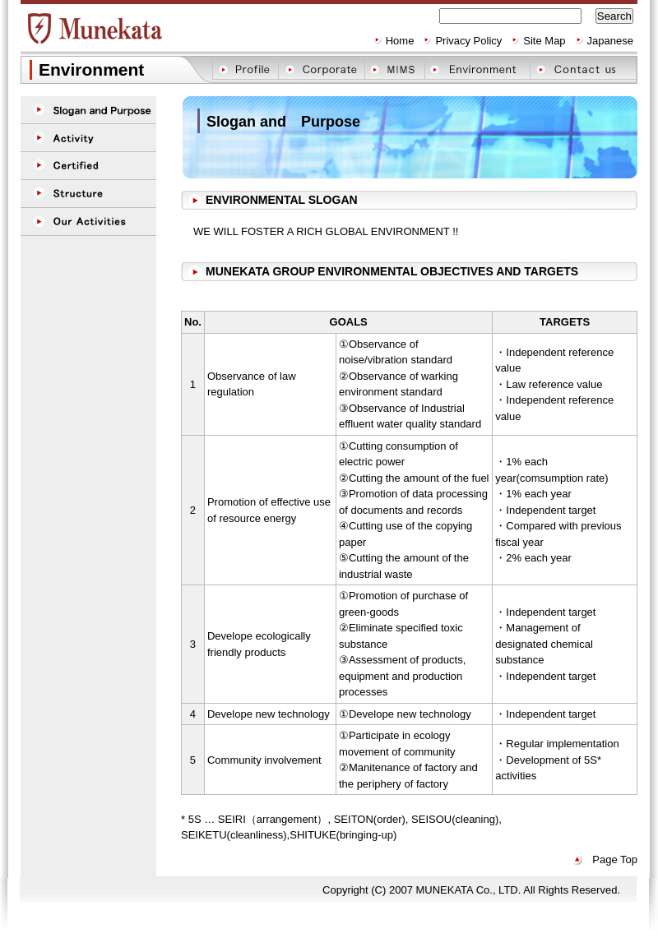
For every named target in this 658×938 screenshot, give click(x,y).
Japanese (610, 41)
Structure (88, 194)
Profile (245, 69)
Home (400, 41)
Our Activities (88, 222)
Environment (477, 69)
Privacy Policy (468, 41)
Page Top (614, 859)
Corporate (321, 69)
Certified (88, 166)
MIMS (394, 69)
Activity (88, 138)
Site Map (544, 41)
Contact (583, 69)
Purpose (88, 110)
